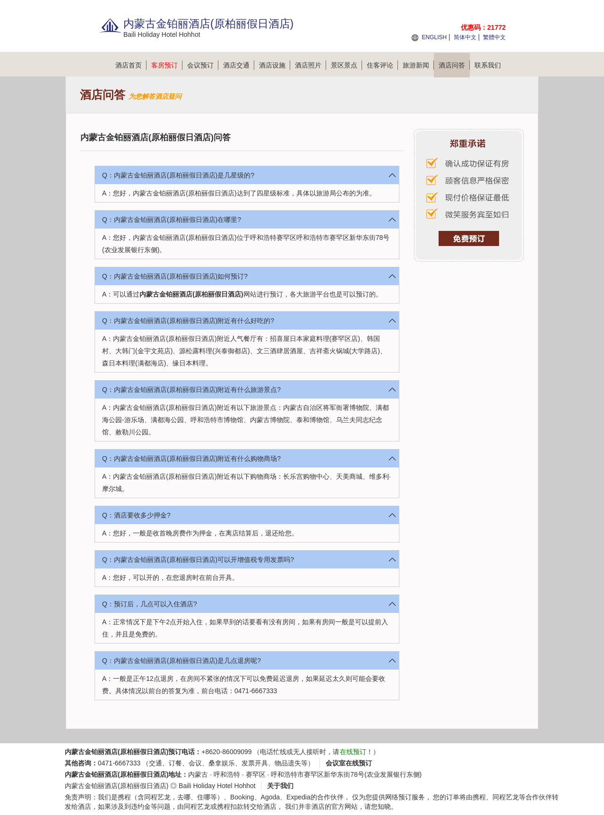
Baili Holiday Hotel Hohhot (217, 786)
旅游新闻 (418, 65)
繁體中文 (494, 37)
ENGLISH (434, 37)
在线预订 (353, 752)
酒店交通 (238, 65)
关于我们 (280, 786)
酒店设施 (274, 65)
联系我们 (488, 65)
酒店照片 (310, 65)
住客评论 (382, 65)
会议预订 (202, 65)
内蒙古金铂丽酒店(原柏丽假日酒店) (191, 294)
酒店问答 (454, 65)
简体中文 (465, 37)
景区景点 (346, 65)
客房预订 (166, 65)
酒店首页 (131, 65)
